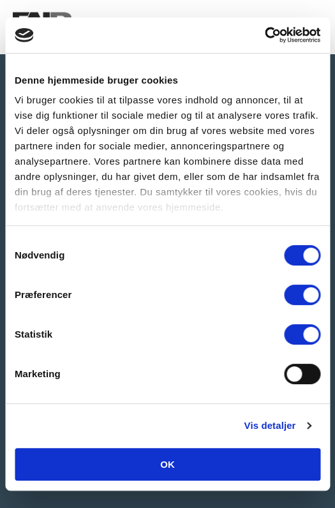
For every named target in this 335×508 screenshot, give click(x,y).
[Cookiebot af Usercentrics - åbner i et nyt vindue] (264, 35)
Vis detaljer (270, 425)
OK (167, 464)
